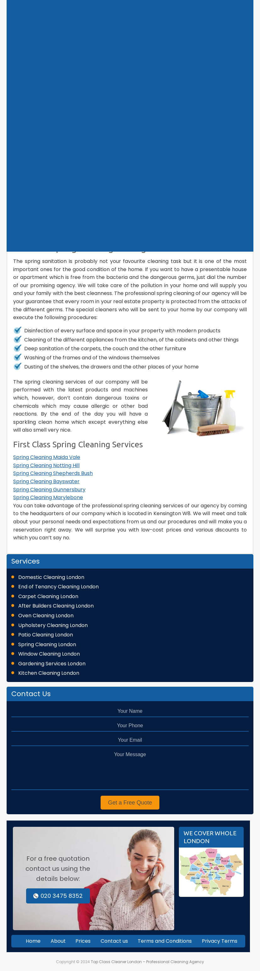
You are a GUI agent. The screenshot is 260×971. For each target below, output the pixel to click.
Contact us (114, 941)
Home (33, 941)
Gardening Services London (52, 663)
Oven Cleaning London (46, 615)
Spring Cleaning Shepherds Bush (53, 473)
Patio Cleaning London (45, 634)
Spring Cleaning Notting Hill (46, 465)
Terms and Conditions (165, 941)
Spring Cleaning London (47, 644)
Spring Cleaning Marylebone (48, 497)
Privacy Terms (219, 941)
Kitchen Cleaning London (48, 673)
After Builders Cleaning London (56, 605)
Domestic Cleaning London (51, 577)
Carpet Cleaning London (48, 596)
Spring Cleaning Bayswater (46, 481)
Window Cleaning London (49, 653)
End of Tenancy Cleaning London (58, 586)
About (58, 941)
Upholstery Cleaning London (53, 625)
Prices (83, 941)
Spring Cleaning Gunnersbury (49, 489)
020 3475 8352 (58, 896)
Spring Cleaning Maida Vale (46, 457)
